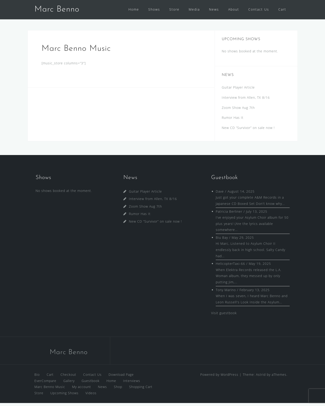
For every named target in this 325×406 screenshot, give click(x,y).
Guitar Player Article (238, 90)
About (233, 9)
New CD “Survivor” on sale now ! (248, 130)
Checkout (68, 377)
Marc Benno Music (49, 390)
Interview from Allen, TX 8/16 (246, 100)
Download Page (121, 377)
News (214, 9)
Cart (282, 9)
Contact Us (258, 9)
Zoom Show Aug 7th (238, 110)
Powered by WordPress (219, 377)
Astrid (261, 377)
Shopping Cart (140, 390)
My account (81, 390)
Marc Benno (56, 9)
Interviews (131, 384)
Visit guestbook (224, 316)
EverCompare (45, 384)
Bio (37, 377)
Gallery (69, 384)
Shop (118, 390)
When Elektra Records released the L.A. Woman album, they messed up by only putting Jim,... (248, 279)
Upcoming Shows (64, 396)
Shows (154, 9)
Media (194, 9)
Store (174, 9)
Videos (91, 396)
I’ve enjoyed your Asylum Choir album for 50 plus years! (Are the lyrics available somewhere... (252, 226)
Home (133, 9)
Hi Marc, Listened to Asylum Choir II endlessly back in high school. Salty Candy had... (250, 252)
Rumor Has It (232, 120)
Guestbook (91, 384)
